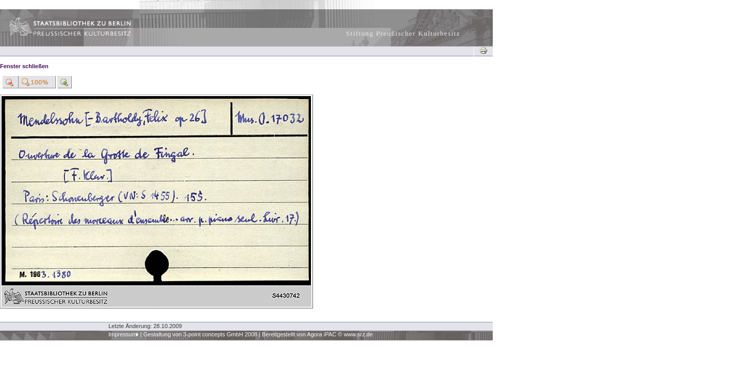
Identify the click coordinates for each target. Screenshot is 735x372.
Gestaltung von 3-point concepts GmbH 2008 (200, 334)
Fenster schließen (24, 66)
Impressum (122, 334)
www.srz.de (357, 334)
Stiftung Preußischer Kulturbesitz (403, 33)
